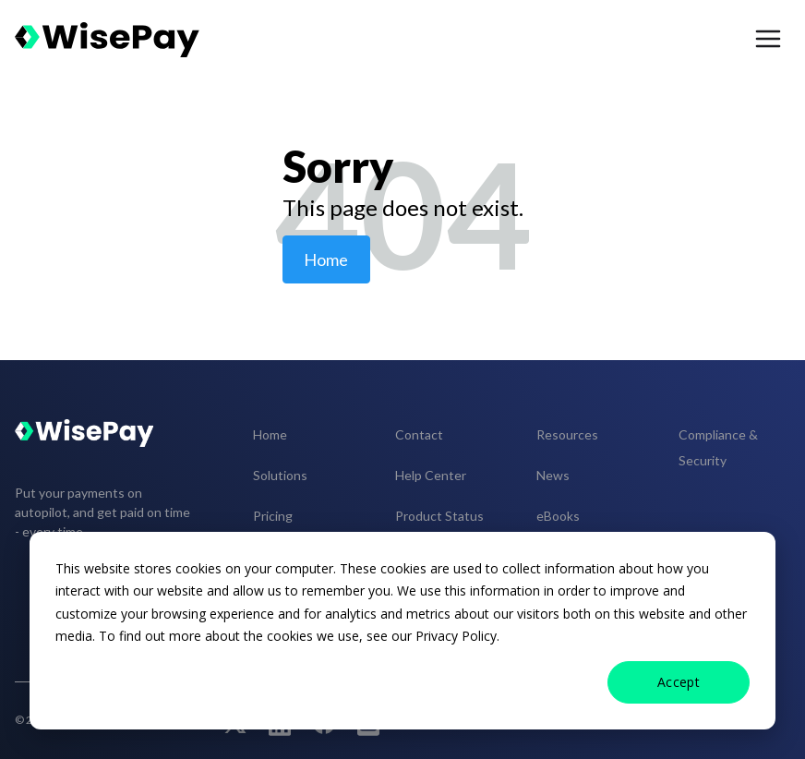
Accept (678, 682)
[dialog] (402, 630)
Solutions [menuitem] (280, 475)
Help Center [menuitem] (430, 475)
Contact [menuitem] (419, 434)
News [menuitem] (553, 475)
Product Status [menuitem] (439, 516)
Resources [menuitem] (567, 434)
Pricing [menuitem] (273, 516)
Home (326, 259)
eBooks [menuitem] (558, 516)
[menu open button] (768, 40)
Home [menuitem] (270, 434)
